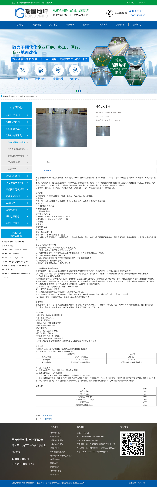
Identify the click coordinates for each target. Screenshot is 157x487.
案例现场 (70, 24)
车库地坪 (10, 203)
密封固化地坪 (14, 162)
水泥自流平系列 (14, 128)
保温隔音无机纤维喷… (16, 189)
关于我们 (37, 24)
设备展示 (87, 24)
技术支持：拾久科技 (137, 483)
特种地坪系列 (13, 122)
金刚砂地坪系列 (14, 135)
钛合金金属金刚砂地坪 (17, 149)
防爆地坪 (12, 169)
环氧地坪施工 (13, 223)
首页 (13, 96)
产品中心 (53, 24)
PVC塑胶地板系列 (15, 182)
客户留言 (141, 3)
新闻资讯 (120, 24)
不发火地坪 (47, 415)
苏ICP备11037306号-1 (77, 483)
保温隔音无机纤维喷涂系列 (61, 456)
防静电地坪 (11, 209)
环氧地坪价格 (13, 216)
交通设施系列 (13, 196)
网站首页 (20, 24)
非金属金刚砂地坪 (16, 156)
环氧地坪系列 (13, 115)
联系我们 (130, 3)
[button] (76, 91)
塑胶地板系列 (13, 176)
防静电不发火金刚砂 (26, 96)
